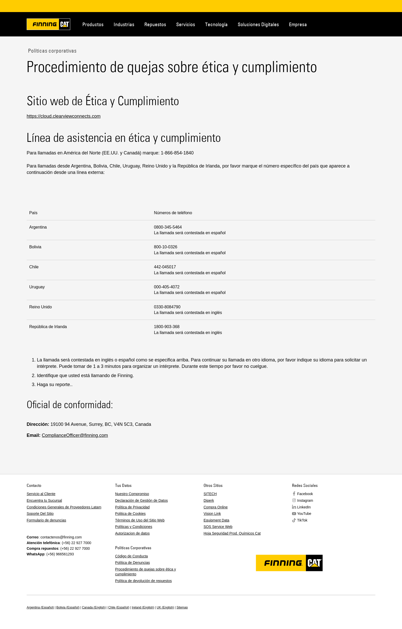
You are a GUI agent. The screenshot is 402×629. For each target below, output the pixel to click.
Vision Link (212, 514)
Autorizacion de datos (132, 533)
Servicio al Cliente (41, 494)
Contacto (351, 24)
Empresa (298, 24)
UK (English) (165, 607)
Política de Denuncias (132, 563)
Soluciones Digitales (258, 24)
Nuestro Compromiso (132, 494)
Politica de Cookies (130, 514)
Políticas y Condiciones (133, 527)
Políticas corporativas (51, 50)
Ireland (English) (143, 607)
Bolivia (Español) (67, 607)
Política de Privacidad (132, 507)
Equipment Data (216, 520)
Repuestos (155, 24)
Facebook (305, 494)
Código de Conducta (131, 556)
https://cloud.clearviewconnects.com (63, 116)
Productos (93, 24)
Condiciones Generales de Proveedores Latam (64, 507)
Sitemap (182, 607)
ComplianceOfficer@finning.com (75, 435)
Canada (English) (94, 607)
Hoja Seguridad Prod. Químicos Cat (232, 533)
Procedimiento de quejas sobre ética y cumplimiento (145, 571)
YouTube (304, 514)
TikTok (302, 520)
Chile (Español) (118, 607)
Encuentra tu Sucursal (44, 500)
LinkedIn (304, 507)
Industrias (124, 24)
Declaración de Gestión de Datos (141, 500)
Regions (368, 24)
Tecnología (216, 24)
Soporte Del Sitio (40, 514)
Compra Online (216, 507)
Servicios (185, 24)
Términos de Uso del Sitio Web (140, 520)
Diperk (209, 500)
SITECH (210, 494)
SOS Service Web (218, 527)
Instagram (305, 500)
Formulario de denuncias (46, 520)
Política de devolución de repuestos (143, 581)
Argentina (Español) (40, 607)
